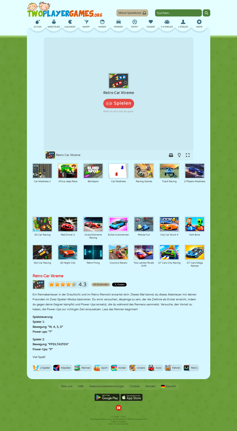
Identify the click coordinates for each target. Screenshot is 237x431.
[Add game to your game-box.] (171, 155)
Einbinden (100, 284)
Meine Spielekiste (132, 13)
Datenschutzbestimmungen (106, 386)
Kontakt (150, 386)
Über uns (66, 386)
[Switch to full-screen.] (188, 155)
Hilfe (81, 386)
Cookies (135, 386)
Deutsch (168, 386)
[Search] (206, 12)
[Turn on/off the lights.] (179, 155)
